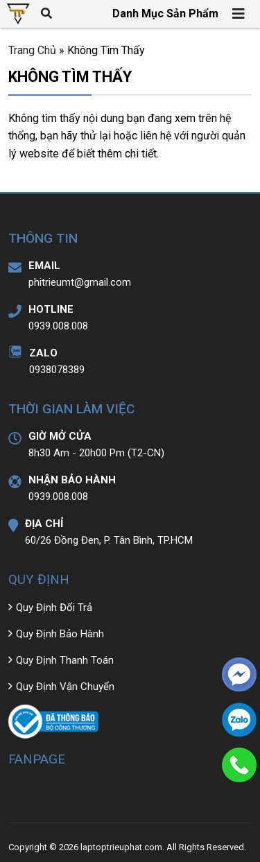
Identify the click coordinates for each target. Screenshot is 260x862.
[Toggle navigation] (239, 14)
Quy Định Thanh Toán (65, 660)
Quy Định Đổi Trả (54, 607)
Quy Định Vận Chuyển (65, 686)
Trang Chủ (32, 50)
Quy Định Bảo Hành (60, 634)
